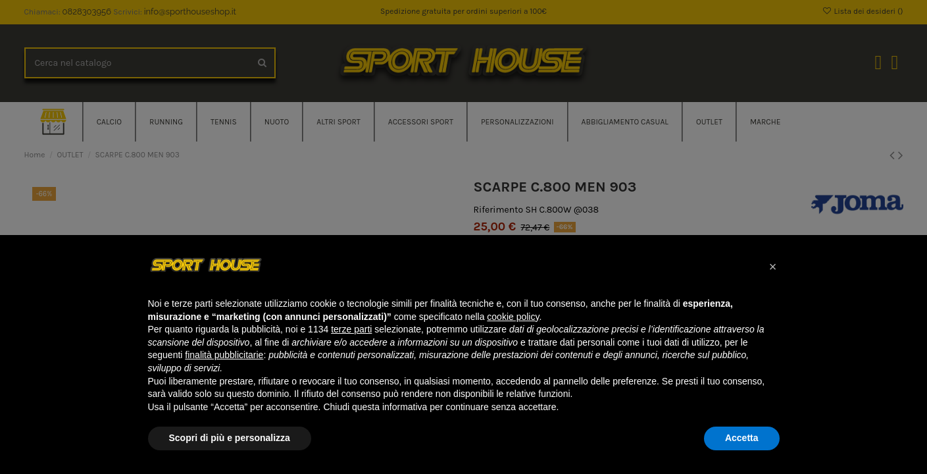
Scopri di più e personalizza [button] (229, 438)
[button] (773, 266)
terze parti (351, 329)
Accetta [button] (742, 438)
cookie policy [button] (513, 316)
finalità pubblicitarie (224, 355)
